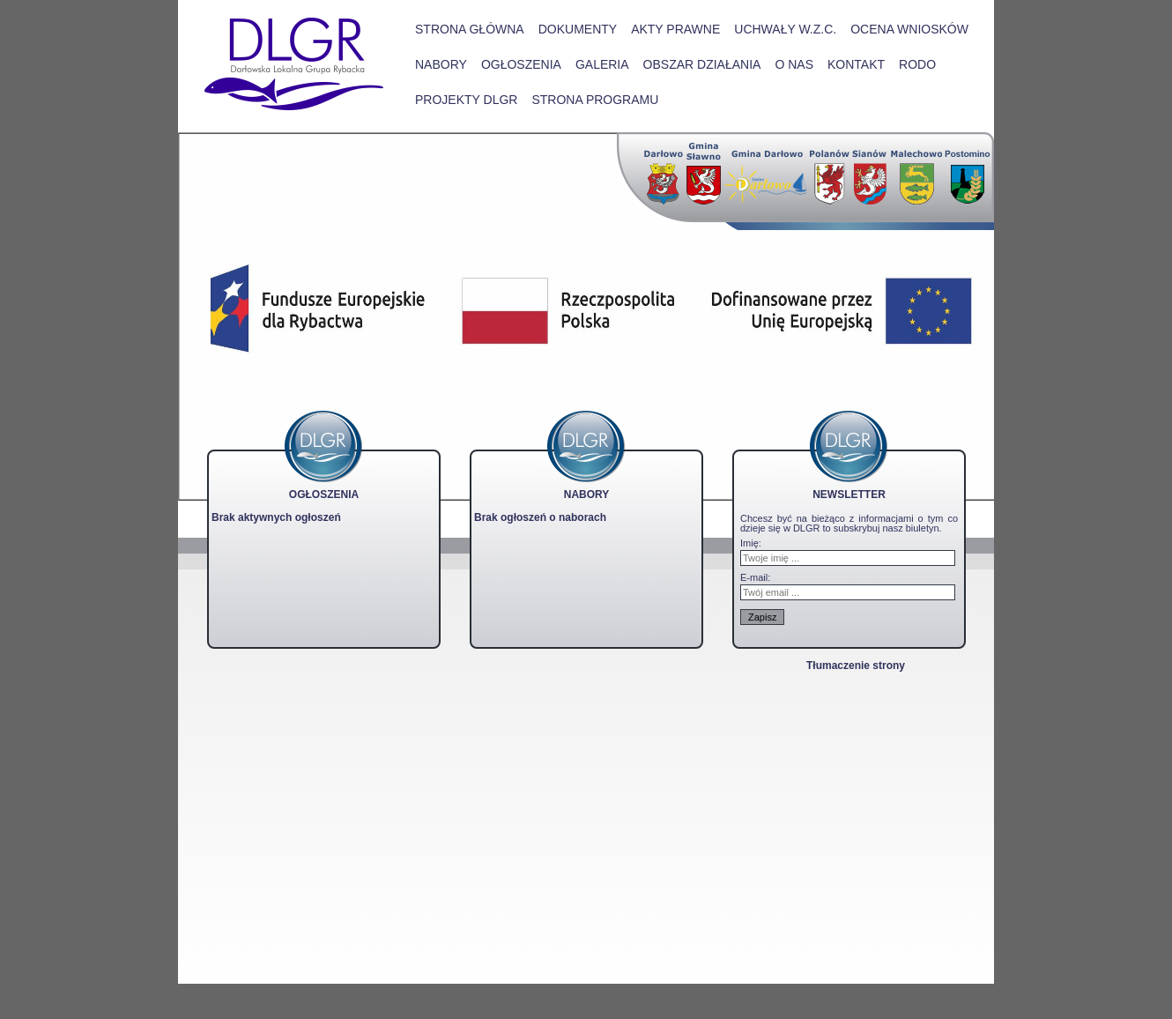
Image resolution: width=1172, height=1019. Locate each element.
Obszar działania (702, 64)
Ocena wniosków (909, 29)
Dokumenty (577, 29)
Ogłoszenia (521, 64)
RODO (917, 64)
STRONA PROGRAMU (594, 100)
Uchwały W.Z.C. (785, 29)
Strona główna (469, 29)
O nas (794, 64)
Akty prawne (675, 29)
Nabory (441, 64)
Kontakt (856, 64)
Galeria (602, 64)
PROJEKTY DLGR (466, 100)
